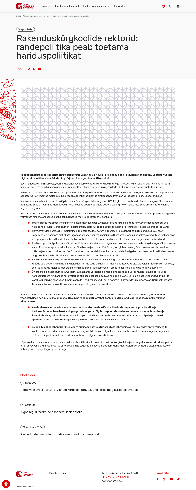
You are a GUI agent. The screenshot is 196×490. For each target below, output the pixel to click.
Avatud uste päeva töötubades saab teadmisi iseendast (59, 434)
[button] (163, 6)
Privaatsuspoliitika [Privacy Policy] (57, 473)
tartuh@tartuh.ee (112, 481)
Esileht (19, 16)
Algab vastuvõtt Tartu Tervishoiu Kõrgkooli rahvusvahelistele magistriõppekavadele (79, 390)
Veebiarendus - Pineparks (25, 486)
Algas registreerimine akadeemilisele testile (51, 412)
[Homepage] (26, 6)
